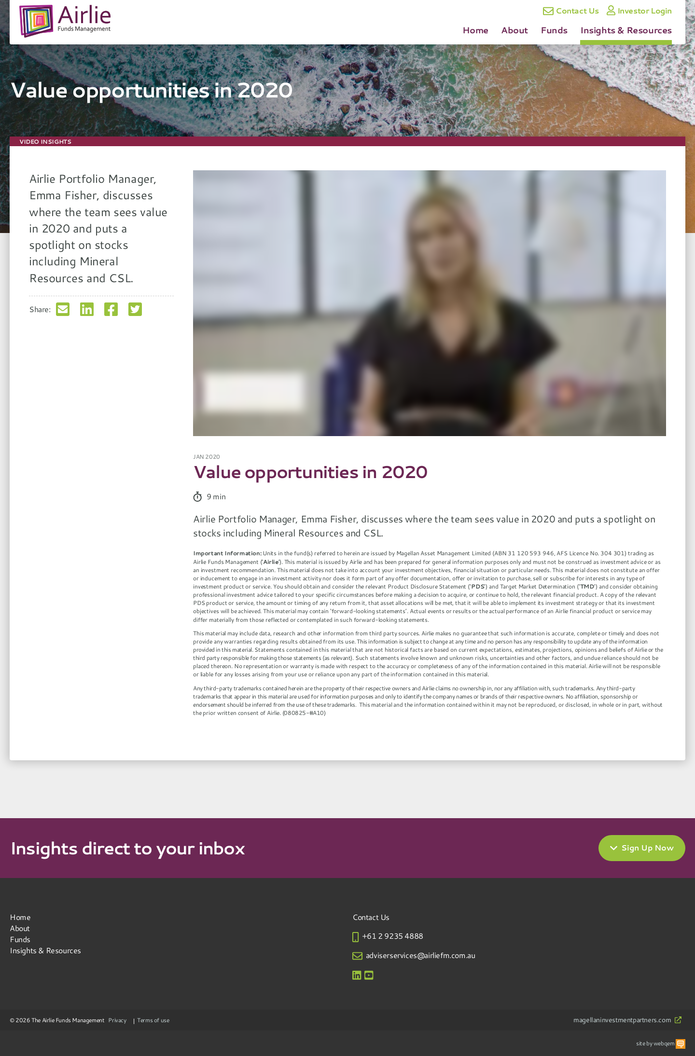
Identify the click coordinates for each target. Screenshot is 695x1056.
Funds (554, 30)
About (514, 30)
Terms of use (153, 1020)
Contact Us (571, 10)
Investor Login (639, 10)
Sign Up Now (642, 848)
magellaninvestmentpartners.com (627, 1020)
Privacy (117, 1020)
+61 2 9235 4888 (392, 936)
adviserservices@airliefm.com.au (420, 955)
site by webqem (660, 1043)
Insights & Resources (626, 30)
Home (475, 30)
